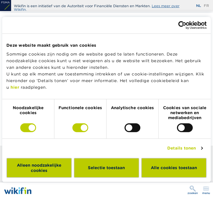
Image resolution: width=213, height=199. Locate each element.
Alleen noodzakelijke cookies (39, 168)
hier (15, 87)
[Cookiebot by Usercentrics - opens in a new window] (182, 25)
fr (206, 5)
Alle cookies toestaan (174, 167)
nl (198, 5)
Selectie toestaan (106, 167)
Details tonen (181, 148)
